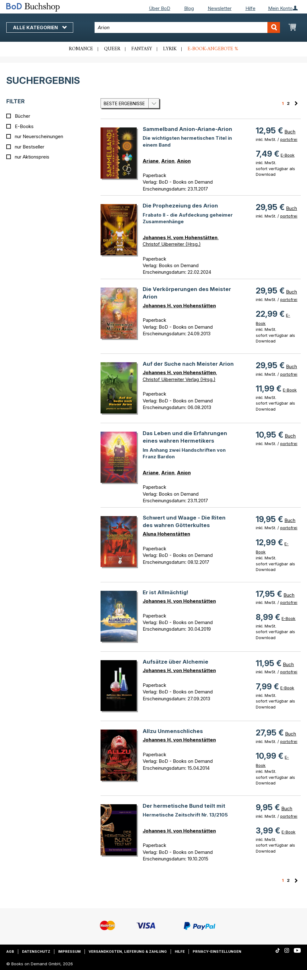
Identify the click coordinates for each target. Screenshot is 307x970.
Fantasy (141, 49)
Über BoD (159, 8)
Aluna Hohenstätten (166, 534)
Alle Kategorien (40, 27)
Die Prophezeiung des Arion (180, 205)
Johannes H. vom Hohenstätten (180, 237)
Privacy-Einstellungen (217, 951)
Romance (81, 49)
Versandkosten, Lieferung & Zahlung (128, 951)
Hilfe (250, 8)
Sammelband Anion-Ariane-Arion (187, 129)
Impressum (69, 951)
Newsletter (220, 8)
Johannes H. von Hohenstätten (179, 306)
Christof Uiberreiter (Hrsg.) (172, 244)
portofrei (288, 139)
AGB (10, 951)
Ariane (151, 161)
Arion (167, 161)
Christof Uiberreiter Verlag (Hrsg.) (179, 379)
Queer (112, 49)
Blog (189, 8)
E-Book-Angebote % (213, 49)
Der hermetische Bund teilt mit (184, 806)
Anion (184, 161)
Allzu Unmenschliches (173, 731)
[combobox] (187, 27)
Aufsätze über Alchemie (175, 662)
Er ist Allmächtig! (165, 592)
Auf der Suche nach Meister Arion (188, 364)
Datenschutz (36, 951)
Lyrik (170, 49)
